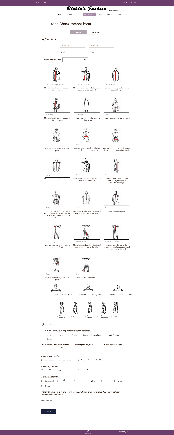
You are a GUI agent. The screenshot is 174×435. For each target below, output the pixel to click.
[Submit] (48, 411)
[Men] (78, 32)
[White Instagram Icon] (87, 431)
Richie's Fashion (87, 9)
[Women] (95, 32)
